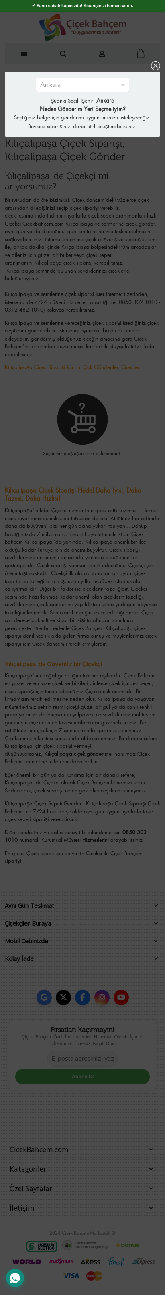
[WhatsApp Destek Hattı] (15, 1278)
